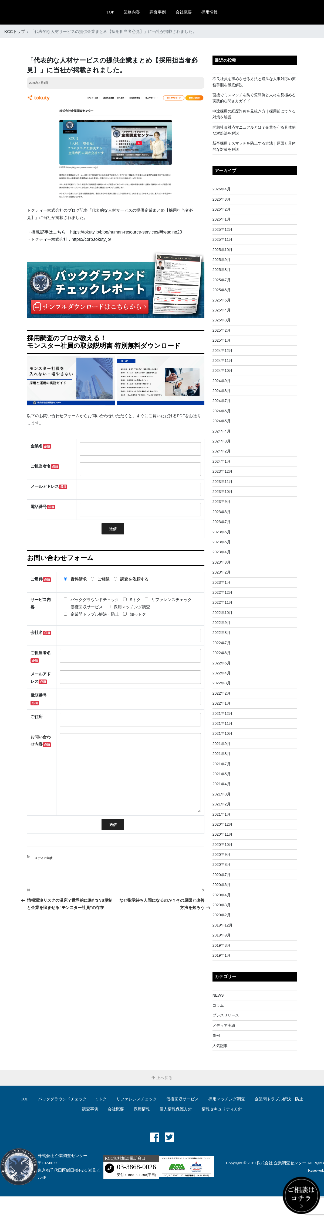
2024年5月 (221, 421)
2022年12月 (222, 592)
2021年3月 (221, 794)
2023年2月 (221, 572)
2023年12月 (222, 471)
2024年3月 (221, 441)
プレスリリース (225, 1015)
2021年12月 (222, 713)
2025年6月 (221, 290)
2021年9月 (221, 744)
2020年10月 (222, 844)
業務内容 (132, 12)
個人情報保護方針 (176, 1109)
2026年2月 (221, 209)
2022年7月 (221, 643)
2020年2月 (221, 915)
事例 (216, 1035)
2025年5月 (221, 300)
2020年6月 (221, 885)
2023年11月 (222, 481)
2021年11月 (222, 723)
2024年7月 (221, 401)
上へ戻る (161, 1077)
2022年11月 (222, 602)
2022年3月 (221, 683)
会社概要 (184, 12)
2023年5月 (221, 542)
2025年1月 (221, 340)
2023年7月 (221, 522)
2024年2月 (221, 451)
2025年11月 (222, 239)
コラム (218, 1005)
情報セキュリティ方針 (222, 1109)
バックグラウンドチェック (62, 1099)
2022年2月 (221, 693)
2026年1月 (221, 219)
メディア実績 (43, 858)
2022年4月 (221, 673)
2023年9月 (221, 501)
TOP (110, 12)
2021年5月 (221, 774)
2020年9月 (221, 854)
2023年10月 (222, 491)
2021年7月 (221, 764)
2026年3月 (221, 199)
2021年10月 (222, 733)
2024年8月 (221, 391)
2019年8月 (221, 945)
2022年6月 (221, 653)
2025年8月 (221, 269)
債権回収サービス (182, 1099)
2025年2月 (221, 330)
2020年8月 (221, 864)
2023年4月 (221, 552)
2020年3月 (221, 905)
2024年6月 (221, 411)
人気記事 (220, 1046)
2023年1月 (221, 582)
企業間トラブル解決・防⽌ (279, 1099)
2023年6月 (221, 532)
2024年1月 (221, 461)
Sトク (101, 1099)
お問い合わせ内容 (41, 741)
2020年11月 (222, 834)
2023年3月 (221, 562)
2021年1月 (221, 814)
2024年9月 (221, 381)
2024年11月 (222, 360)
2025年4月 (221, 310)
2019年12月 (222, 925)
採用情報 (209, 12)
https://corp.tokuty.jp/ (91, 239)
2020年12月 (222, 824)
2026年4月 (221, 189)
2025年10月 (222, 250)
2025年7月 (221, 280)
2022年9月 (221, 622)
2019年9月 (221, 935)
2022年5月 (221, 663)
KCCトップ (14, 31)
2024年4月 (221, 431)
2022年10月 (222, 612)
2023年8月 (221, 512)
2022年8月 (221, 632)
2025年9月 (221, 260)
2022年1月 (221, 703)
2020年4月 (221, 895)
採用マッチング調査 (226, 1099)
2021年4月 (221, 784)
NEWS (218, 995)
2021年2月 (221, 804)
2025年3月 (221, 320)
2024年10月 (222, 370)
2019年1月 (221, 955)
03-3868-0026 (136, 1167)
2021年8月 (221, 754)
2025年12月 (222, 229)
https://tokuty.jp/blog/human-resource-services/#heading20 (126, 232)
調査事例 (158, 12)
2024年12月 (222, 350)
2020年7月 (221, 875)
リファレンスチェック (136, 1099)
